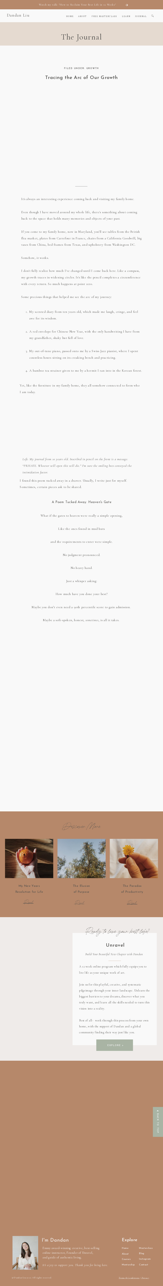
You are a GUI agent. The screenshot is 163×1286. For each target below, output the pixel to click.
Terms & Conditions (129, 1277)
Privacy (145, 1277)
